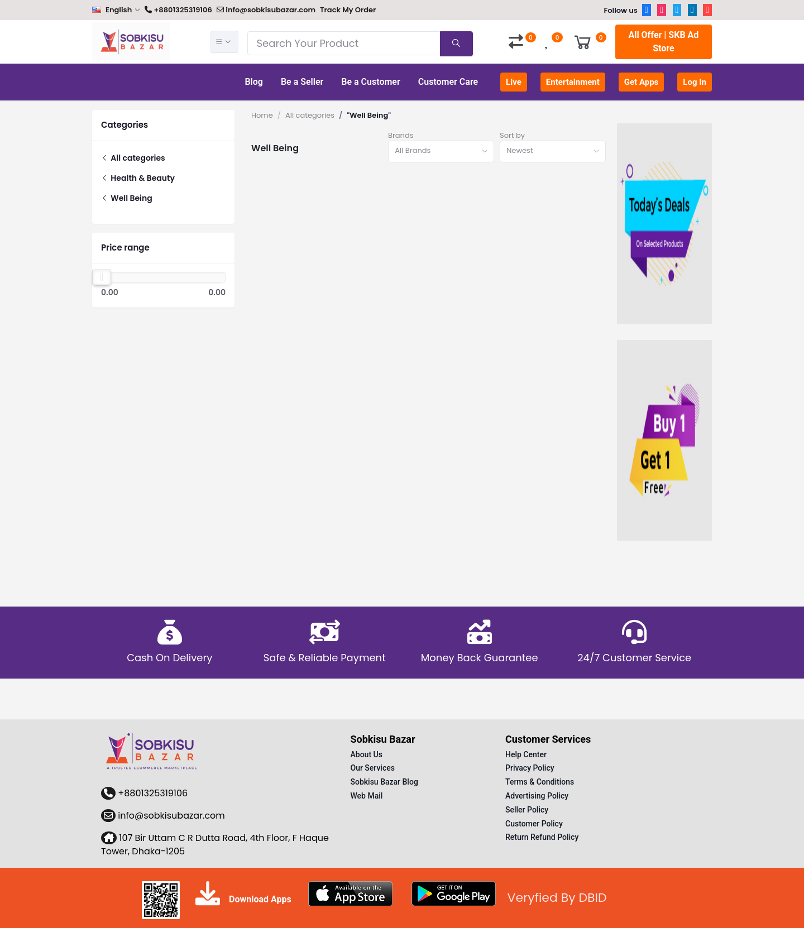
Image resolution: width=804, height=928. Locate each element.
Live (513, 82)
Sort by (512, 135)
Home (262, 115)
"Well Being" (369, 115)
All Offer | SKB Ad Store (663, 42)
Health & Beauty (138, 178)
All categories (133, 158)
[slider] (101, 277)
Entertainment (573, 82)
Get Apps (641, 82)
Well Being (126, 198)
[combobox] (441, 151)
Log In (694, 82)
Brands (401, 135)
